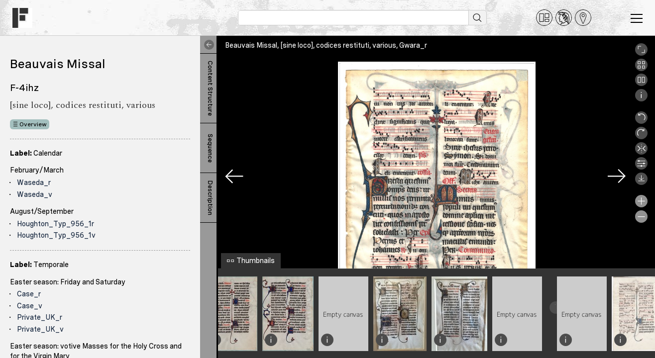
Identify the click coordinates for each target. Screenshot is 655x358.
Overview (33, 124)
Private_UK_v (40, 329)
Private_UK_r (39, 317)
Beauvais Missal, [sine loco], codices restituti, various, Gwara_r (326, 45)
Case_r (29, 294)
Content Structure (210, 88)
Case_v (29, 306)
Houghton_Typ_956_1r (55, 224)
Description (210, 197)
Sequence (210, 148)
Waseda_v (34, 194)
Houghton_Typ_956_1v (56, 235)
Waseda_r (34, 182)
